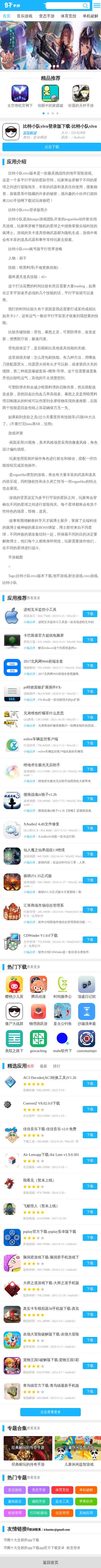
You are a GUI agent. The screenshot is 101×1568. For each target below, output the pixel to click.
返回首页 (50, 1562)
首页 (6, 16)
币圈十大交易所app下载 (21, 1540)
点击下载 (52, 147)
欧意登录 (73, 1548)
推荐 (30, 1066)
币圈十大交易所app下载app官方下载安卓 (34, 1548)
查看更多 (33, 598)
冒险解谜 (30, 133)
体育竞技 (68, 16)
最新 (43, 1066)
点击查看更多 (50, 1412)
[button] (44, 113)
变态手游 (47, 16)
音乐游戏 (24, 16)
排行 (56, 1066)
